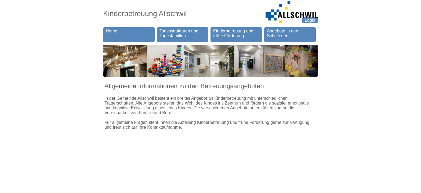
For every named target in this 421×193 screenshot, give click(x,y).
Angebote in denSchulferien (282, 33)
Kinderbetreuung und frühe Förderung (233, 33)
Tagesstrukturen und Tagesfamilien (178, 33)
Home (111, 33)
